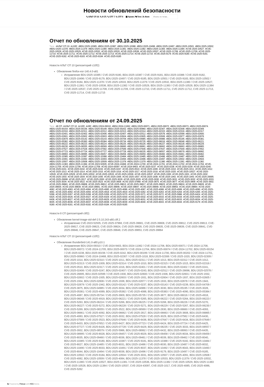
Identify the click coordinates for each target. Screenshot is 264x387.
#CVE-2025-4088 (155, 189)
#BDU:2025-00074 (199, 126)
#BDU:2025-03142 (78, 139)
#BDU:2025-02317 (195, 131)
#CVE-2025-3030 (150, 179)
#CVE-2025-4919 (118, 192)
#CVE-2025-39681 (59, 184)
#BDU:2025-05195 (175, 139)
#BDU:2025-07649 (175, 149)
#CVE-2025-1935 (94, 176)
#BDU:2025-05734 (117, 141)
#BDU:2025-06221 (195, 141)
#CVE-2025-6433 (155, 197)
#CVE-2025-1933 (58, 176)
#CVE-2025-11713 (105, 54)
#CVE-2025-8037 (82, 202)
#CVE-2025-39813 (117, 184)
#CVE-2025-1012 (203, 169)
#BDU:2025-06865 (195, 146)
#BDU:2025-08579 (175, 151)
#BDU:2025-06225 (117, 144)
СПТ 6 (119, 17)
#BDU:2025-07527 (59, 149)
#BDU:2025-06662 (156, 146)
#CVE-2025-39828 (195, 184)
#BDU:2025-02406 (97, 133)
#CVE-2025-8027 (64, 199)
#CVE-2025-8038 (100, 202)
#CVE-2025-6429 (100, 197)
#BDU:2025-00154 (59, 129)
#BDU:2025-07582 (97, 149)
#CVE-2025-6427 (82, 197)
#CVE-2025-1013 (58, 171)
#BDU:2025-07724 (78, 151)
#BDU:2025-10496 (146, 46)
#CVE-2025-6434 (173, 197)
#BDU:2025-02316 (175, 131)
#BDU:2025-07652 (195, 149)
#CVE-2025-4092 (64, 192)
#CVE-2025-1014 (76, 171)
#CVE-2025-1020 (167, 171)
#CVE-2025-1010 (167, 169)
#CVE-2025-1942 (167, 176)
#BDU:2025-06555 (78, 146)
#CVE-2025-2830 (95, 179)
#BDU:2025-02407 (117, 133)
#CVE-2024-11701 (156, 164)
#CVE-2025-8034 (191, 199)
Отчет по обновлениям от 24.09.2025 (96, 121)
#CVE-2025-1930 (162, 174)
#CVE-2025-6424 (191, 194)
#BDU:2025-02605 (136, 136)
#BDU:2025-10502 (204, 46)
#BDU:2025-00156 (78, 129)
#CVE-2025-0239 (183, 166)
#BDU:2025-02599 (175, 133)
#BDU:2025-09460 (156, 154)
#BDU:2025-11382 (136, 49)
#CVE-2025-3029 (132, 179)
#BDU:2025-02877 (175, 136)
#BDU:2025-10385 (87, 46)
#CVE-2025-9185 (112, 56)
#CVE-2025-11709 (188, 51)
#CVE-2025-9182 (58, 56)
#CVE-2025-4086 (118, 189)
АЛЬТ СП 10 (92, 17)
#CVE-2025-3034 (58, 181)
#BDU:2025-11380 (97, 49)
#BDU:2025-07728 (117, 151)
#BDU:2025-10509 (97, 161)
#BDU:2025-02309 (195, 129)
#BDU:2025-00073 (179, 126)
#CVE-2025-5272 (155, 194)
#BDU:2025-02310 (59, 131)
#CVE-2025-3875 (150, 181)
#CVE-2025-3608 (112, 181)
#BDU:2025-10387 (107, 46)
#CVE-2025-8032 (155, 199)
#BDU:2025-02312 (97, 131)
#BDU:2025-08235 (136, 151)
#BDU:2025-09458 (117, 154)
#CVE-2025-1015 (94, 171)
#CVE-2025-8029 (100, 199)
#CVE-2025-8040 (137, 202)
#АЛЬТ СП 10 (62, 46)
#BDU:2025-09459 (136, 154)
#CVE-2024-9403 (129, 166)
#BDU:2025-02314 (136, 131)
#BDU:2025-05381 (195, 139)
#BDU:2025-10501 (185, 46)
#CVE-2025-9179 (162, 54)
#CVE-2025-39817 (136, 184)
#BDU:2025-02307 (156, 129)
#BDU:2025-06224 (97, 144)
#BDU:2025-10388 (126, 46)
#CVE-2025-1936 (112, 176)
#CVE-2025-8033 (173, 199)
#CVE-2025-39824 (175, 184)
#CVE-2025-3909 (186, 181)
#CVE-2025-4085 (100, 189)
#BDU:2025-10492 (78, 159)
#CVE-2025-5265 (191, 192)
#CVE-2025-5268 (82, 194)
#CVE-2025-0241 (58, 169)
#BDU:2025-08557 (156, 151)
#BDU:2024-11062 (121, 126)
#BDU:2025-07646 (136, 149)
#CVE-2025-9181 (199, 54)
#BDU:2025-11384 (175, 49)
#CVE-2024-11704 (195, 164)
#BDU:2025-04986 (156, 139)
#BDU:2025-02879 (59, 139)
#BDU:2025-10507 (59, 161)
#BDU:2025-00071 (140, 126)
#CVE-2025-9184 (94, 56)
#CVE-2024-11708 (91, 166)
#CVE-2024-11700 (136, 164)
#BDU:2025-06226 (136, 144)
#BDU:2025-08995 (78, 154)
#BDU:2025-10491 (59, 159)
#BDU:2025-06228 (175, 144)
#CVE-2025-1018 (149, 171)
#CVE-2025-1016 (112, 171)
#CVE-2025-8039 (118, 202)
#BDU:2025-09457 (97, 154)
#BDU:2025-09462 (195, 154)
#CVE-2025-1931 (180, 174)
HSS (32, 384)
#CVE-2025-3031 (168, 179)
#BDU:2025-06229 (195, 144)
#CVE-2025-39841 (91, 187)
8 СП (103, 17)
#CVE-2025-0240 (202, 166)
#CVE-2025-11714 (124, 54)
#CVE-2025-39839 (72, 187)
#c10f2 (74, 46)
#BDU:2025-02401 (59, 133)
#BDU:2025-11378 (59, 49)
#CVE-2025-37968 (131, 181)
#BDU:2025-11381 (117, 49)
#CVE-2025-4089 (173, 189)
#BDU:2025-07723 (59, 151)
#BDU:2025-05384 (97, 141)
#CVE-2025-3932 (205, 181)
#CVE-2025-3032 (186, 179)
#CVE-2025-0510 (131, 169)
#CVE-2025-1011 (185, 169)
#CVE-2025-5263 (155, 192)
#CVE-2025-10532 (91, 51)
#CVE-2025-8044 (173, 202)
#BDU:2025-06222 (59, 144)
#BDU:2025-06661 (136, 146)
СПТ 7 (111, 17)
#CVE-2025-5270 (118, 194)
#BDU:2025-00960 (136, 129)
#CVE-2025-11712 (85, 54)
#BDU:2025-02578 (156, 133)
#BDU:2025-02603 (97, 136)
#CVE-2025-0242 (76, 169)
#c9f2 (88, 126)
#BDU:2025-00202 (117, 129)
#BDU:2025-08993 (59, 154)
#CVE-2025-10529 (72, 51)
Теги (138, 17)
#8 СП (59, 126)
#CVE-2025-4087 (137, 189)
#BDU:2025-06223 (78, 144)
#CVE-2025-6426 (64, 197)
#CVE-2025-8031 (137, 199)
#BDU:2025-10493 (97, 159)
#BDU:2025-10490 (195, 156)
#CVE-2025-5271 (137, 194)
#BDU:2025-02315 (156, 131)
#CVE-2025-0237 (147, 166)
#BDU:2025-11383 (156, 49)
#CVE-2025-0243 (94, 169)
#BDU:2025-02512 (136, 133)
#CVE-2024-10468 (117, 164)
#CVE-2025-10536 (130, 51)
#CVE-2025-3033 (205, 179)
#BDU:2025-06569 (97, 146)
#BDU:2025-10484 (117, 156)
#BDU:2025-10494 (117, 159)
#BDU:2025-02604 (117, 136)
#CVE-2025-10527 (195, 49)
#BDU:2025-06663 (175, 146)
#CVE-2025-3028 (113, 179)
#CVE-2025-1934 (76, 176)
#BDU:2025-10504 (195, 159)
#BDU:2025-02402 (78, 133)
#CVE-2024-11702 (175, 164)
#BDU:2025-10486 (156, 156)
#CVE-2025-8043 (155, 202)
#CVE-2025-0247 (112, 169)
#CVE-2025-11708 (169, 51)
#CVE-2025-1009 (149, 169)
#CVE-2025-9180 (180, 54)
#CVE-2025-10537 (149, 51)
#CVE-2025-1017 (131, 171)
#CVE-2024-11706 (72, 166)
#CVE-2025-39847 (130, 187)
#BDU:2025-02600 (195, 133)
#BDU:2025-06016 (156, 141)
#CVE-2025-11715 (144, 54)
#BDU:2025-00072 (160, 126)
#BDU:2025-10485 (136, 156)
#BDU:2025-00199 (97, 129)
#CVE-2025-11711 (66, 54)
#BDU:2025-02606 (156, 136)
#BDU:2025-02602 (78, 136)
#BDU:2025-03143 (97, 139)
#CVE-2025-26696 (59, 179)
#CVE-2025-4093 (82, 192)
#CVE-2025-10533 (110, 51)
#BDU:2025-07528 (78, 149)
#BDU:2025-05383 (78, 141)
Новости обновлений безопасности (131, 11)
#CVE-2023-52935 (97, 164)
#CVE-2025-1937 (131, 176)
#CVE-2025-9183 (76, 56)
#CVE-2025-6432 (137, 197)
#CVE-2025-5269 (100, 194)
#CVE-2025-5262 (137, 192)
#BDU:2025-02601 (59, 136)
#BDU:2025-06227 (156, 144)
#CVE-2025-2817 (77, 179)
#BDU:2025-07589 (117, 149)
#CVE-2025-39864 (188, 187)
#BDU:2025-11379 (78, 49)
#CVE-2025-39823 (156, 184)
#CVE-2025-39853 (169, 187)
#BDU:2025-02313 (117, 131)
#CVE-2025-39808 (78, 184)
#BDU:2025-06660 (117, 146)
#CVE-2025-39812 (97, 184)
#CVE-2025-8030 (118, 199)
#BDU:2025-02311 (78, 131)
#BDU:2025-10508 (78, 161)
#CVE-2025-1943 (185, 176)
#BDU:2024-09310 (102, 126)
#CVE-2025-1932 (199, 174)
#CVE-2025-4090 (191, 189)
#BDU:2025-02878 (195, 136)
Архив (130, 17)
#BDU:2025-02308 (175, 129)
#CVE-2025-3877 (168, 181)
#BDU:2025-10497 (165, 46)
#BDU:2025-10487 (175, 156)
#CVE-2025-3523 (94, 181)
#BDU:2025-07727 (97, 151)
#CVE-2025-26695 (204, 176)
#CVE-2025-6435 (191, 197)
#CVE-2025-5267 (64, 194)
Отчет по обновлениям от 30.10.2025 (96, 41)
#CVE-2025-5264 (173, 192)
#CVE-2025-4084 (82, 189)
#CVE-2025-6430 (118, 197)
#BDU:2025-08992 (195, 151)
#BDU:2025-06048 (175, 141)
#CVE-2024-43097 (110, 166)
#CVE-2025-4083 (64, 189)
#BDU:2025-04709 (117, 139)
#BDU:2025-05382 (59, 141)
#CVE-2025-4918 (100, 192)
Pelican (22, 384)
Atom (146, 17)
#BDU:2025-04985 (136, 139)
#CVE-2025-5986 (173, 194)
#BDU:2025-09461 (175, 154)
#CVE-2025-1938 (149, 176)
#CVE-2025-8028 (82, 199)
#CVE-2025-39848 (149, 187)
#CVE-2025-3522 (76, 181)
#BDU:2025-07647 (156, 149)
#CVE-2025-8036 (64, 202)
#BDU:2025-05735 (136, 141)
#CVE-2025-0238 (165, 166)
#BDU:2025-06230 (59, 146)
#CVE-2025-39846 (110, 187)
